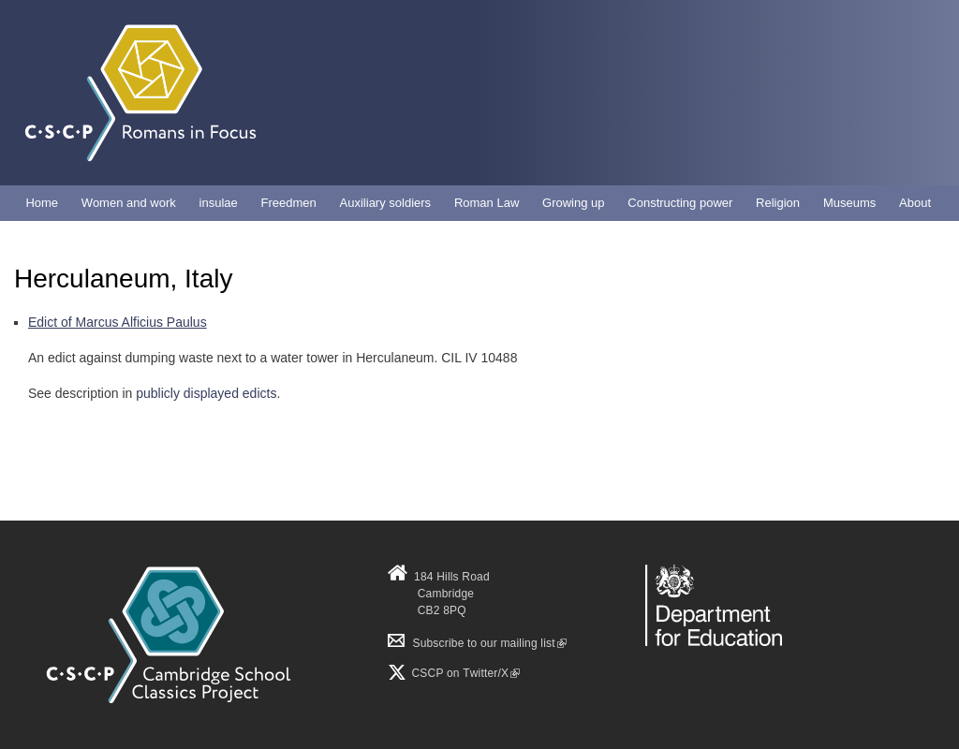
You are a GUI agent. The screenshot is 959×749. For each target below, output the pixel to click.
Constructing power (679, 203)
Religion (778, 203)
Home (41, 203)
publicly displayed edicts (206, 393)
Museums (849, 203)
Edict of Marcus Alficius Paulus (117, 322)
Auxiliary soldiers (386, 203)
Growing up (573, 203)
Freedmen (289, 203)
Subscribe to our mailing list (477, 643)
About (915, 203)
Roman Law (486, 203)
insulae (218, 203)
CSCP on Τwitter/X (464, 673)
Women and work (128, 203)
